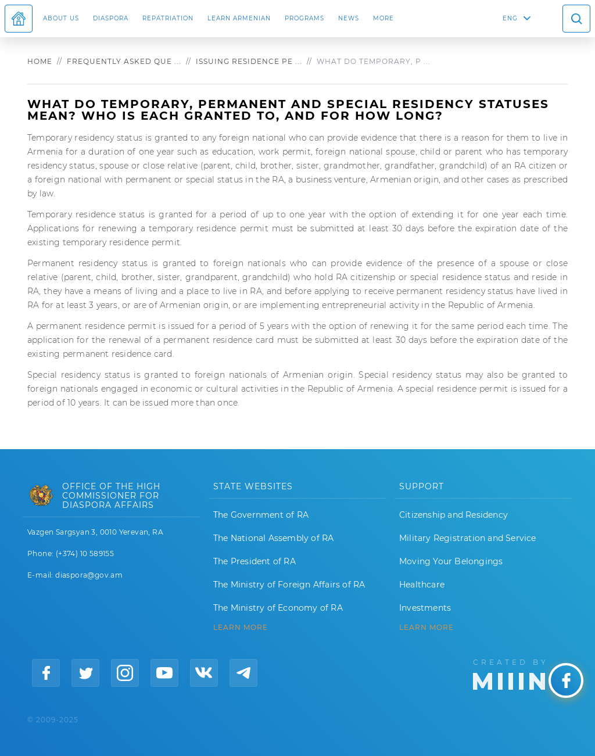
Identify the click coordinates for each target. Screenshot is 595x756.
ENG (510, 18)
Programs (304, 18)
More (383, 18)
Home (39, 61)
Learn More (426, 627)
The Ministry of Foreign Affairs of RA (289, 584)
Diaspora (110, 18)
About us (61, 18)
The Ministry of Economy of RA (278, 608)
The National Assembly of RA (273, 538)
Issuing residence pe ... (249, 61)
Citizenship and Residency (453, 515)
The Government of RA (261, 515)
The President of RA (254, 561)
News (348, 18)
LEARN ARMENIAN (239, 18)
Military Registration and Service (467, 538)
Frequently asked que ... (124, 61)
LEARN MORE (240, 627)
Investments (425, 608)
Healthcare (422, 584)
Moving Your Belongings (451, 561)
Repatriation (167, 18)
